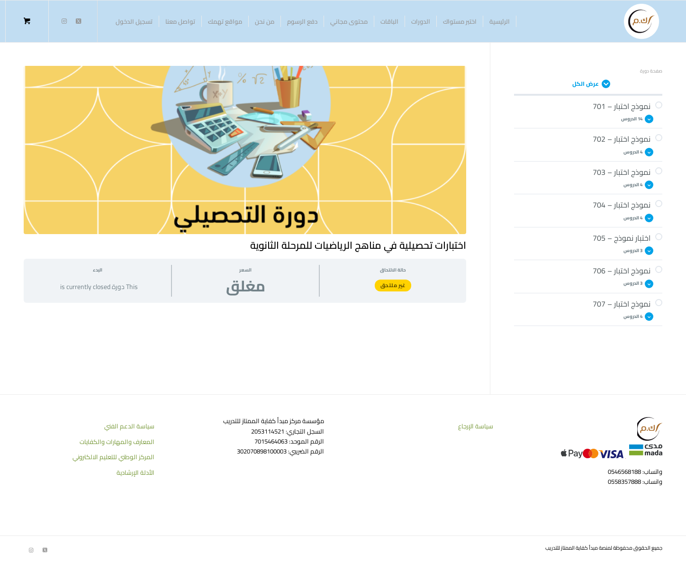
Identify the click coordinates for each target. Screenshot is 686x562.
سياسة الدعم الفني (129, 426)
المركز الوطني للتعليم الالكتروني (113, 456)
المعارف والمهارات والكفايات (117, 441)
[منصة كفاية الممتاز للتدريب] (641, 21)
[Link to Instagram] (64, 21)
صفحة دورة (651, 70)
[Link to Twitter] (78, 21)
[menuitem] (499, 21)
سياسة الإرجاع (475, 426)
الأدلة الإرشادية (135, 472)
